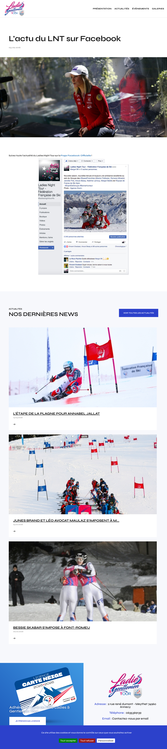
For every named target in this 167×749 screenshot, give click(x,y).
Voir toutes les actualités (138, 313)
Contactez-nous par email (130, 718)
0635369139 (133, 713)
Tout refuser (87, 740)
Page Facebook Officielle (76, 155)
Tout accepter (68, 740)
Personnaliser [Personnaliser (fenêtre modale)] (106, 740)
